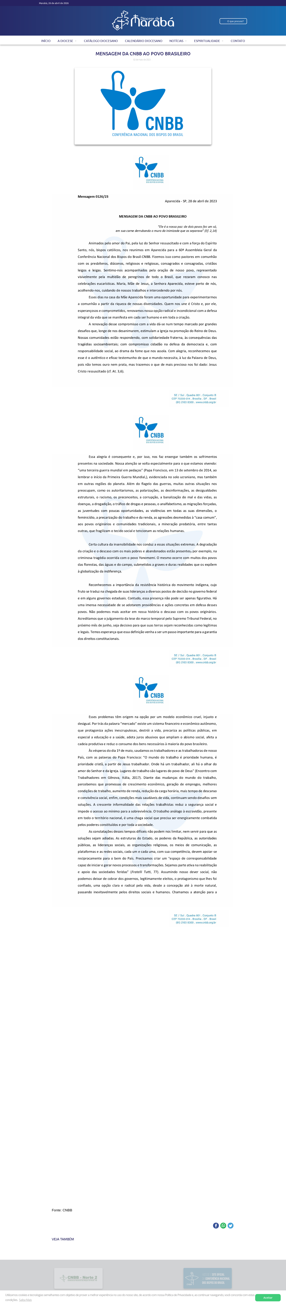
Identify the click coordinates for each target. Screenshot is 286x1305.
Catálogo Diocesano (101, 41)
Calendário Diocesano (143, 41)
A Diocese (65, 41)
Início (46, 41)
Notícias (176, 41)
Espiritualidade (207, 41)
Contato (238, 41)
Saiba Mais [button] (25, 1300)
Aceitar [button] (268, 1297)
